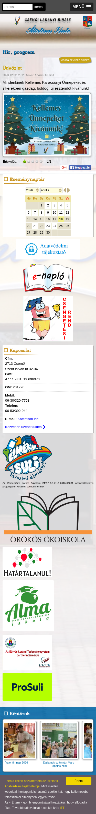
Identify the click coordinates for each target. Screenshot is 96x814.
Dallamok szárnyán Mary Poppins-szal (60, 762)
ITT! (62, 808)
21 (35, 226)
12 (67, 212)
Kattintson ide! (29, 419)
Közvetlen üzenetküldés (25, 427)
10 (54, 212)
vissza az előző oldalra (75, 59)
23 (48, 226)
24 (54, 226)
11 (60, 212)
